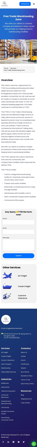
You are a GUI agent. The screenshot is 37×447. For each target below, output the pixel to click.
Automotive (5, 387)
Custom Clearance (7, 360)
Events (23, 360)
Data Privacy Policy (27, 384)
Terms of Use (25, 380)
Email (4, 228)
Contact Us (25, 4)
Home (6, 68)
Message (6, 238)
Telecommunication (8, 391)
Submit (18, 256)
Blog (22, 395)
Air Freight (4, 352)
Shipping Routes (26, 399)
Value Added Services (8, 372)
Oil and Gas (5, 407)
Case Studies (25, 403)
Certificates (25, 364)
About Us (24, 352)
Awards (23, 368)
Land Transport (6, 364)
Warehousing (5, 368)
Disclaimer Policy (26, 376)
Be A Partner (25, 372)
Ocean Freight (6, 356)
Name (5, 218)
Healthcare (5, 383)
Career (23, 356)
